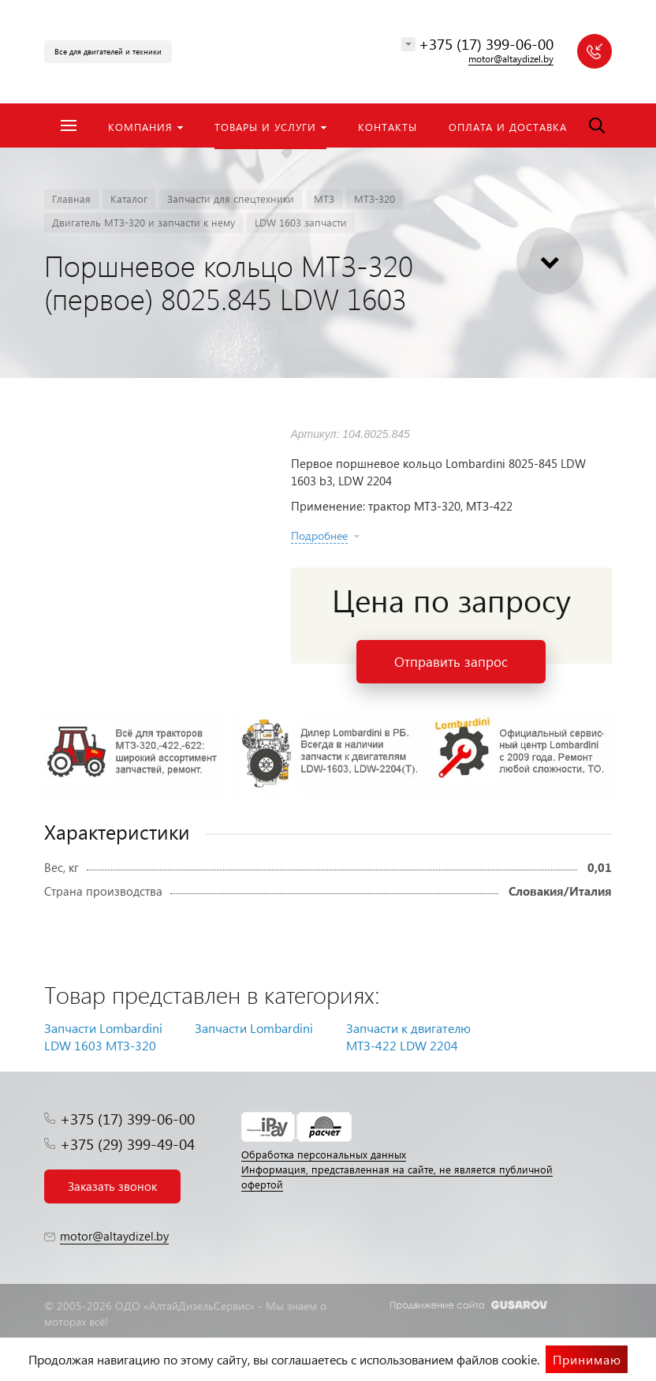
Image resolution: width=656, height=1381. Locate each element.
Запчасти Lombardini (254, 1028)
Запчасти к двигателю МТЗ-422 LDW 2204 (408, 1037)
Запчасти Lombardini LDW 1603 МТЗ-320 (103, 1037)
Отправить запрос (451, 662)
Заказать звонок (112, 1186)
